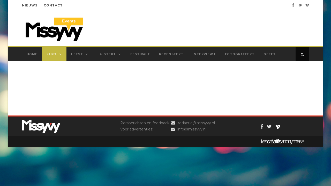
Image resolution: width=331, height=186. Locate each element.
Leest (77, 54)
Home (32, 54)
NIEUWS (29, 5)
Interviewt (204, 54)
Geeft (270, 54)
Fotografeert (239, 54)
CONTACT (53, 5)
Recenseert (171, 54)
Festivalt (140, 54)
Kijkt (52, 54)
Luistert (106, 54)
